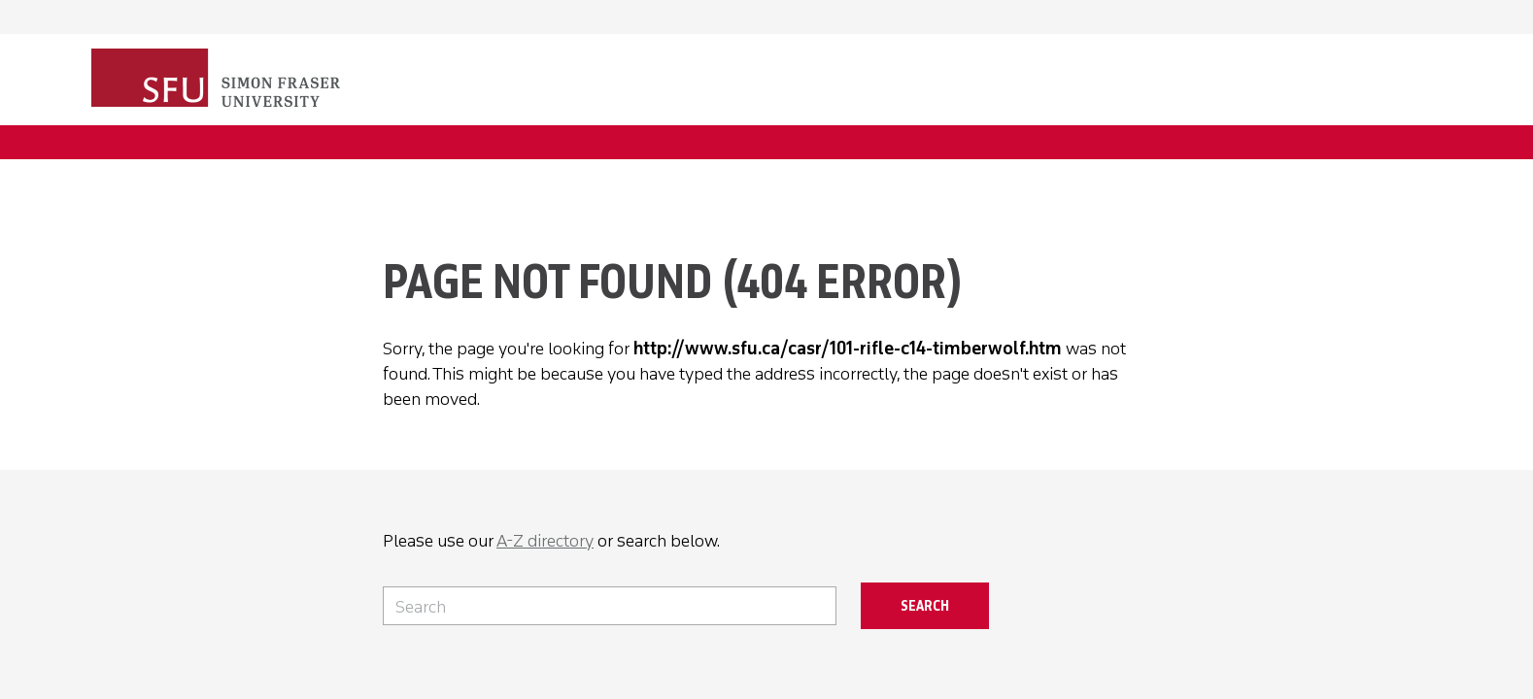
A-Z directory (545, 540)
